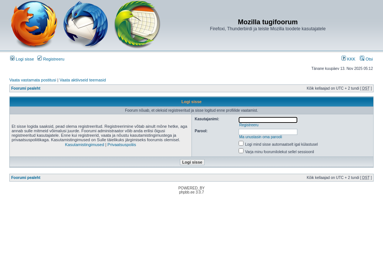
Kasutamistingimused (84, 144)
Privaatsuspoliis (121, 144)
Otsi (366, 59)
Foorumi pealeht (25, 88)
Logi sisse (22, 59)
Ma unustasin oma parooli (260, 137)
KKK (348, 59)
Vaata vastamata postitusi (32, 80)
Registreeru (50, 59)
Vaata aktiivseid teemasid (82, 80)
